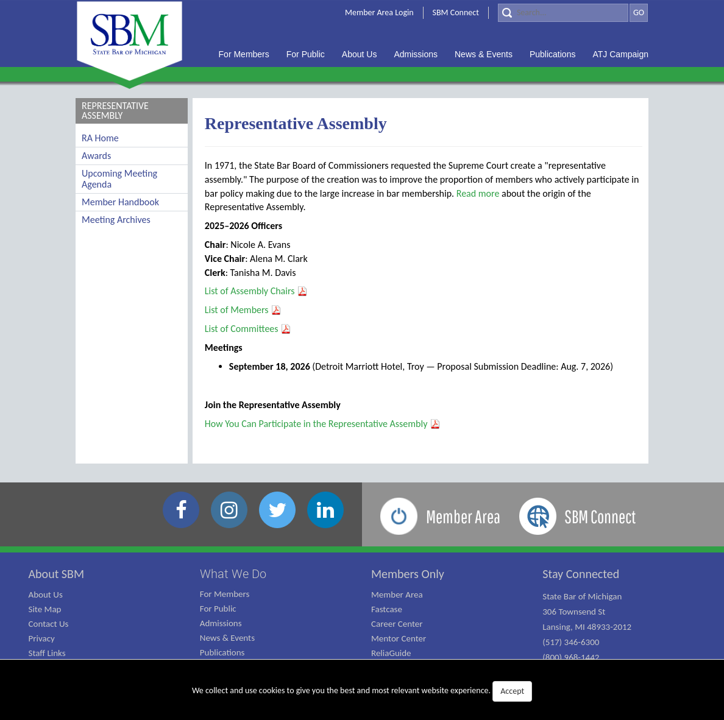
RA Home (100, 138)
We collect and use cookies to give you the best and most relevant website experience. (362, 691)
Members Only (407, 573)
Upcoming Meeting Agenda (119, 179)
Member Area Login (379, 12)
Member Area (397, 594)
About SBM (57, 573)
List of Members (243, 310)
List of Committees (248, 328)
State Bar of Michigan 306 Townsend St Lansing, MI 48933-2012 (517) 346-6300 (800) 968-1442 (586, 627)
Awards (96, 155)
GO (638, 12)
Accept (512, 691)
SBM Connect (456, 12)
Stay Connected (580, 573)
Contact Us (49, 623)
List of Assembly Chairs (256, 291)
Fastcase (386, 609)
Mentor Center (398, 638)
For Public (218, 608)
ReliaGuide (391, 653)
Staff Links (47, 653)
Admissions (221, 623)
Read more (478, 193)
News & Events (227, 637)
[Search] (563, 13)
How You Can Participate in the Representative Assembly (323, 423)
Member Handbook (120, 202)
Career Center (397, 623)
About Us (46, 594)
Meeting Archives (116, 219)
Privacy (42, 638)
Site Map (45, 609)
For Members (225, 593)
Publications (222, 652)
